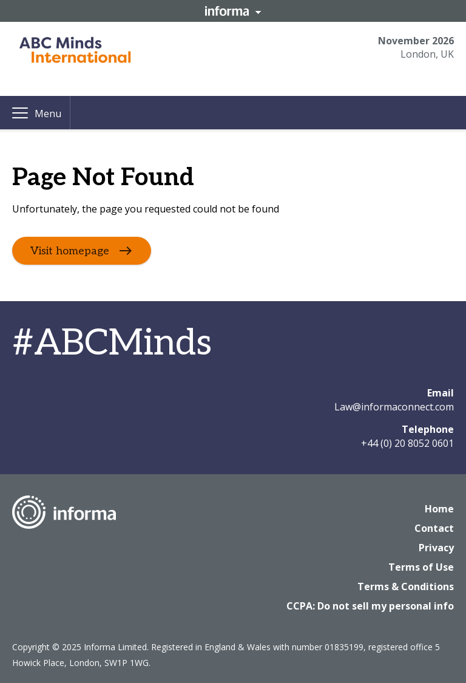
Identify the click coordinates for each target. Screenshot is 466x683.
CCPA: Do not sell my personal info (370, 606)
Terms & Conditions (405, 586)
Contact (434, 528)
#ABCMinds (112, 343)
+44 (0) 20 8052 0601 (407, 443)
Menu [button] (48, 113)
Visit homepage (69, 251)
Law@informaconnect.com (394, 406)
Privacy (436, 547)
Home (439, 508)
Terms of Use (421, 567)
